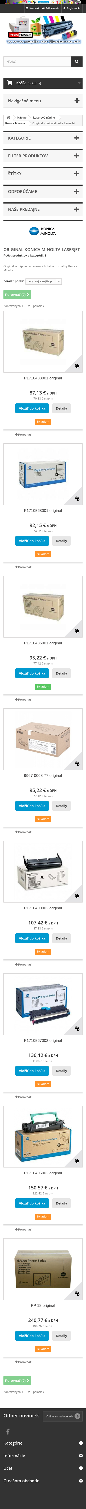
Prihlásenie (50, 8)
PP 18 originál (43, 1305)
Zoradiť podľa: (13, 281)
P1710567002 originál (43, 1040)
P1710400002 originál (43, 908)
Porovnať (24, 434)
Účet (7, 1468)
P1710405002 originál (43, 1173)
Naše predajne (24, 209)
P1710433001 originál (43, 378)
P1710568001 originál (43, 510)
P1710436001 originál (43, 643)
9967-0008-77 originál (43, 775)
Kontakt (32, 8)
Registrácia (72, 8)
